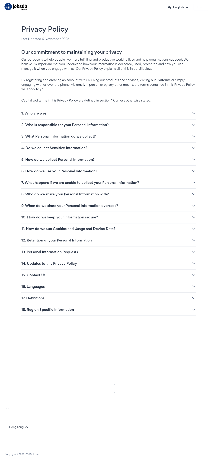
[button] (178, 7)
